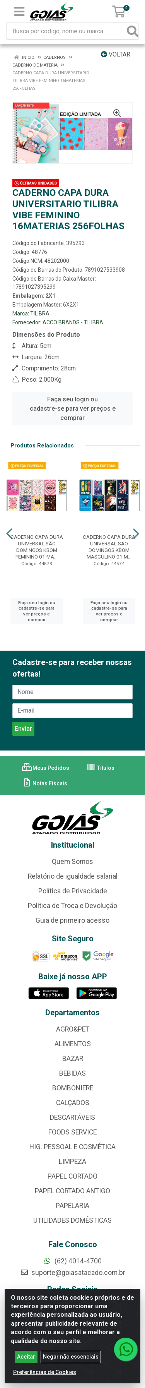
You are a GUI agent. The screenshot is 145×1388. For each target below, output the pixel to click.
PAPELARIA (72, 1206)
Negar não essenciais (71, 1363)
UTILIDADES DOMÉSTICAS (72, 1220)
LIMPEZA (72, 1161)
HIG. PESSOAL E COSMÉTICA (72, 1147)
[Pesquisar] (132, 31)
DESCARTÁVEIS (72, 1117)
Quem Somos (72, 861)
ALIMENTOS (73, 1044)
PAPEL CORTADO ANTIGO (72, 1191)
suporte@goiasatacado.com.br (72, 1273)
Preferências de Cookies (44, 1378)
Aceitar (26, 1363)
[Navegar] (9, 533)
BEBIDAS (72, 1073)
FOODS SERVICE (72, 1132)
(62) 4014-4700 (72, 1261)
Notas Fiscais (44, 783)
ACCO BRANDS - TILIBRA (73, 322)
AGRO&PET (72, 1029)
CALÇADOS (72, 1103)
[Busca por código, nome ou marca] (67, 31)
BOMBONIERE (72, 1088)
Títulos (100, 768)
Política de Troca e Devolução (72, 906)
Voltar (115, 54)
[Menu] (19, 12)
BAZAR (72, 1058)
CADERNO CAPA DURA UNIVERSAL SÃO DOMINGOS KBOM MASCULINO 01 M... (109, 547)
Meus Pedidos (45, 768)
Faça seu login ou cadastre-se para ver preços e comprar (73, 409)
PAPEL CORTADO (72, 1176)
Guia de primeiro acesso (72, 920)
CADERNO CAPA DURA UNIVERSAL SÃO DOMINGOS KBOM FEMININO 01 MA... (36, 547)
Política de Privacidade (72, 891)
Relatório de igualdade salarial (73, 876)
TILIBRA (39, 313)
